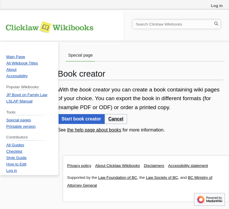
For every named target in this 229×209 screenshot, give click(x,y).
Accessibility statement (188, 165)
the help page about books (94, 129)
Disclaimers (154, 165)
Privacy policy (79, 165)
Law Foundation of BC (117, 177)
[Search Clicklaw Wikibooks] (176, 24)
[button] (116, 119)
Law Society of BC (162, 177)
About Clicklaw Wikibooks (117, 165)
